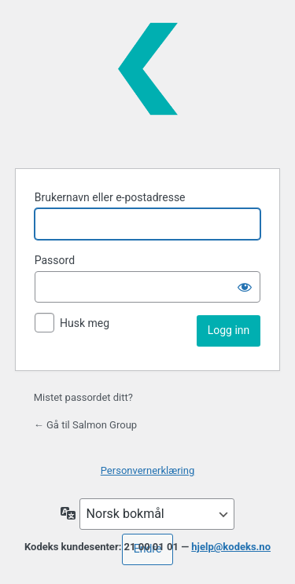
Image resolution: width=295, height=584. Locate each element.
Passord (55, 260)
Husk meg (84, 323)
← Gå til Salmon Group (85, 425)
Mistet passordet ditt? (83, 397)
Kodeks (148, 82)
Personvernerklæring (148, 470)
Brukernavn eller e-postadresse (110, 197)
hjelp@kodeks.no (231, 547)
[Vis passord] (244, 287)
